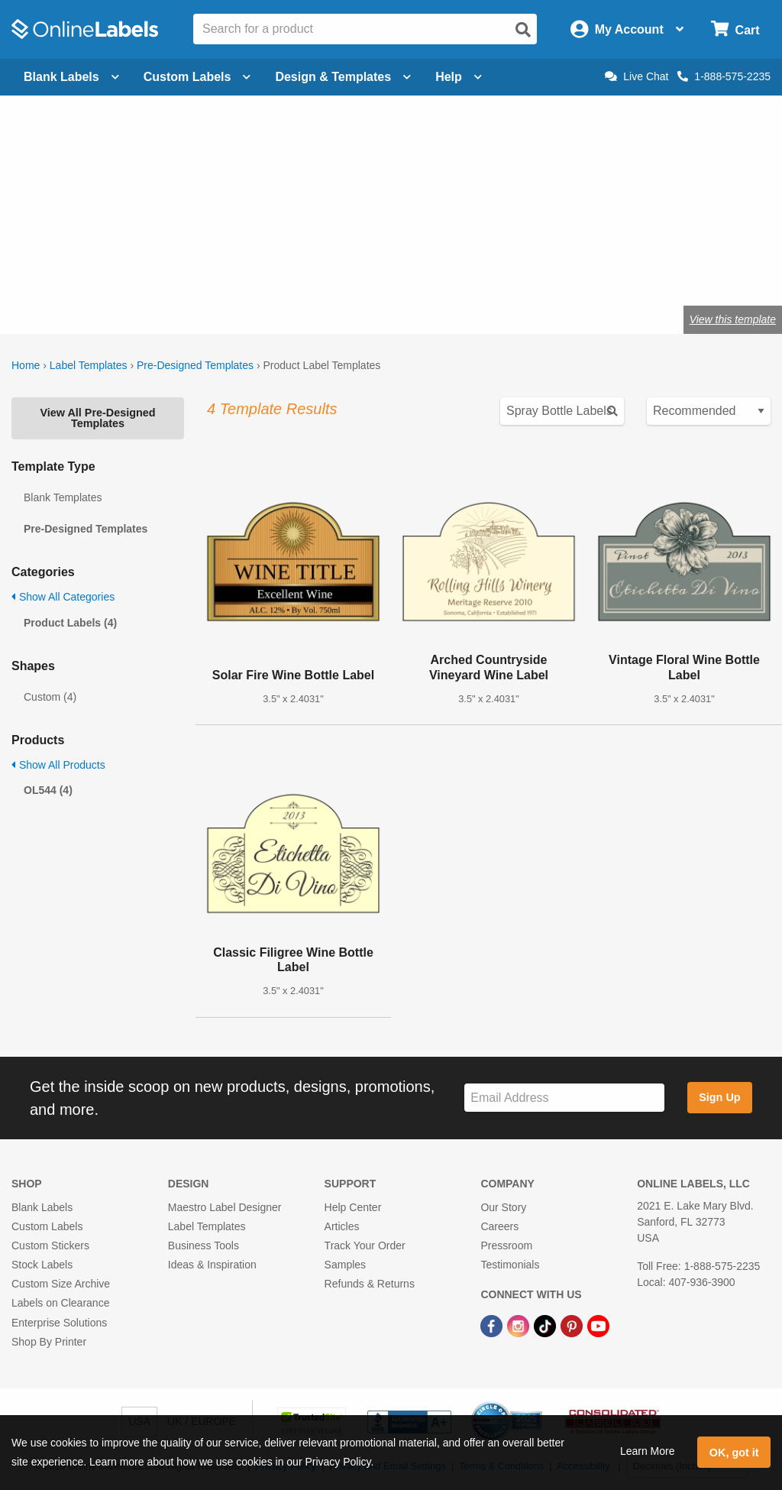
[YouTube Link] (598, 1325)
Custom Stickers (50, 1245)
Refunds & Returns (370, 1284)
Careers (499, 1226)
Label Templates (89, 365)
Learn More (647, 1451)
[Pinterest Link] (573, 1325)
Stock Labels (42, 1264)
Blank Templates (63, 497)
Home (25, 365)
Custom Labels (46, 1226)
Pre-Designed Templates (195, 365)
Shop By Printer (48, 1342)
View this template (733, 319)
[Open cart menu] (735, 29)
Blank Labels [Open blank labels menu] (71, 76)
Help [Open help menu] (458, 76)
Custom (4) (50, 697)
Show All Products (58, 765)
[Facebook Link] (493, 1325)
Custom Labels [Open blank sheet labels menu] (197, 76)
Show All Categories (63, 597)
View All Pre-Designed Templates (97, 418)
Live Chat (636, 76)
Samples (345, 1264)
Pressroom (506, 1245)
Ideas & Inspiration (212, 1264)
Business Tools (203, 1245)
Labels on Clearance (60, 1303)
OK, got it (734, 1452)
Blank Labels (42, 1207)
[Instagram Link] (519, 1325)
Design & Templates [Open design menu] (343, 76)
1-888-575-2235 (724, 76)
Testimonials (509, 1264)
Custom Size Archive (60, 1284)
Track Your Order (365, 1245)
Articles (342, 1226)
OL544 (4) (48, 790)
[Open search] (523, 30)
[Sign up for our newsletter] (564, 1097)
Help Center (353, 1207)
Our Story (503, 1207)
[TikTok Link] (546, 1325)
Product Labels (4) (70, 623)
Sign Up (719, 1097)
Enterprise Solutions (59, 1323)
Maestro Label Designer (225, 1207)
